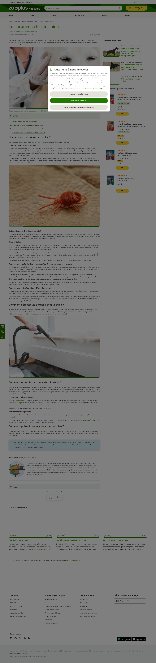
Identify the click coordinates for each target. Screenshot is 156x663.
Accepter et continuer (78, 101)
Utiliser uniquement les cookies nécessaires (78, 107)
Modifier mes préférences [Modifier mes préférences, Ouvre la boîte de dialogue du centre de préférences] (79, 94)
